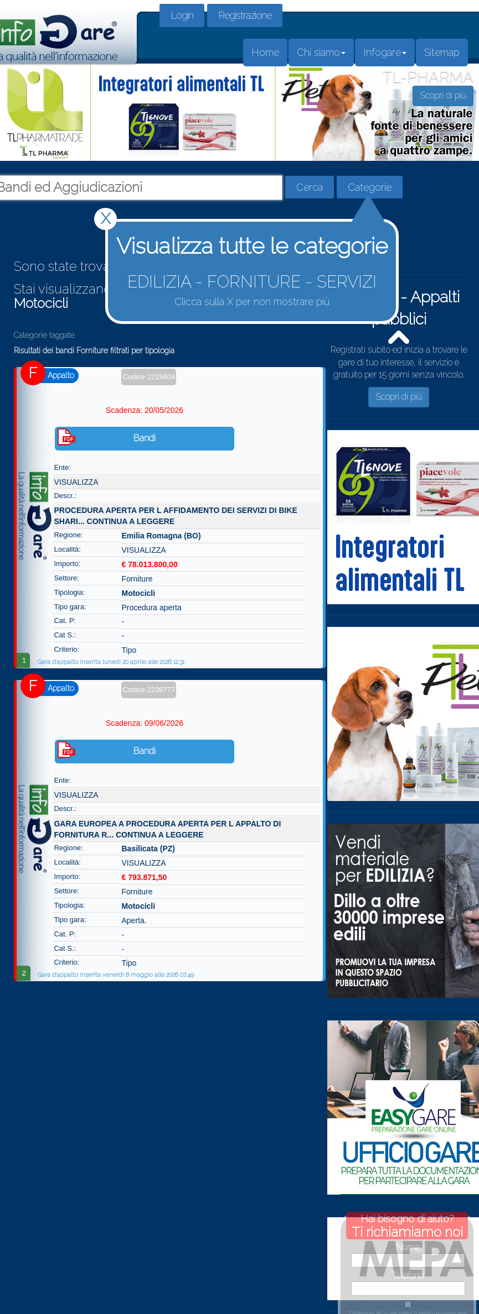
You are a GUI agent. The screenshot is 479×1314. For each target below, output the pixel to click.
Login (182, 15)
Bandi (144, 438)
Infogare (384, 52)
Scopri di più (398, 396)
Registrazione (244, 15)
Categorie (370, 187)
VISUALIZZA (76, 482)
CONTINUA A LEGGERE (131, 521)
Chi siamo (321, 52)
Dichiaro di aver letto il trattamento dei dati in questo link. (408, 1273)
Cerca (309, 187)
